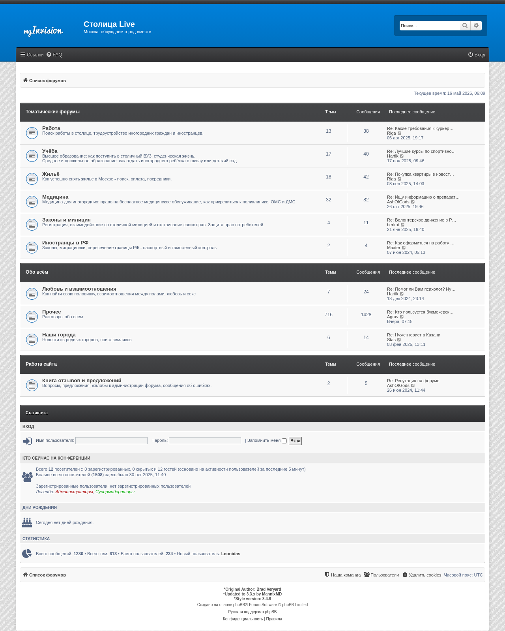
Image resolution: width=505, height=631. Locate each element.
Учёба (50, 151)
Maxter (393, 247)
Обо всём (37, 272)
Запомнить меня (267, 440)
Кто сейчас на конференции (56, 458)
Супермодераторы (115, 491)
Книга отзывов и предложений (82, 380)
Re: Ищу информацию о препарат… (423, 197)
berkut (393, 224)
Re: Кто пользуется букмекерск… (420, 312)
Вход (28, 426)
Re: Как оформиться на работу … (420, 242)
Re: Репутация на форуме (413, 380)
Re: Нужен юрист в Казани (413, 334)
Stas (391, 339)
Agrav (392, 316)
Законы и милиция (66, 220)
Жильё (51, 174)
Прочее (51, 312)
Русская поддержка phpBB (252, 612)
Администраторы (74, 491)
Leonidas (230, 553)
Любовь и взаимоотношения (79, 289)
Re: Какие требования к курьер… (420, 128)
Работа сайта (41, 364)
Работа (51, 128)
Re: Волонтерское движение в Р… (421, 220)
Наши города (59, 335)
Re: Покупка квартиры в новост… (420, 174)
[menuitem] (54, 55)
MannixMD (272, 594)
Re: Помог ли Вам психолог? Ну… (421, 289)
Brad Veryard (268, 589)
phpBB (239, 605)
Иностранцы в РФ (65, 243)
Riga (391, 133)
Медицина (55, 197)
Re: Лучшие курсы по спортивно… (421, 151)
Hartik (392, 156)
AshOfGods (398, 201)
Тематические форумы (53, 112)
